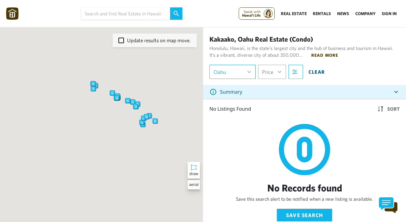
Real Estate (294, 13)
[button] (112, 93)
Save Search (304, 215)
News (343, 13)
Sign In (389, 13)
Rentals (322, 13)
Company (365, 13)
